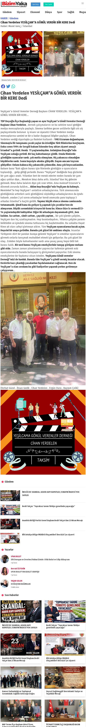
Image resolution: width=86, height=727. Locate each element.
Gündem (7, 12)
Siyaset (21, 12)
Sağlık (70, 12)
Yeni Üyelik (48, 4)
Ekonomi (35, 12)
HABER (4, 18)
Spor (59, 12)
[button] (82, 3)
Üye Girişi (36, 4)
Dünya (48, 12)
